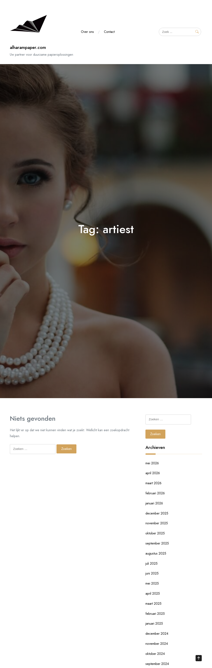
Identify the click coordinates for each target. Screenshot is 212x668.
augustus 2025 (155, 553)
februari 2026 (155, 493)
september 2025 (157, 543)
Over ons (87, 31)
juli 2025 (151, 563)
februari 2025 (155, 613)
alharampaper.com (28, 47)
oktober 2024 (155, 653)
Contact (109, 31)
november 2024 (156, 643)
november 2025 (156, 523)
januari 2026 (154, 503)
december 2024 (156, 633)
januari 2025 (154, 623)
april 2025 (152, 593)
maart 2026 (153, 483)
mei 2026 (152, 463)
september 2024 (157, 663)
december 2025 (156, 513)
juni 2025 (152, 573)
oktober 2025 (155, 533)
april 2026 (152, 473)
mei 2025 (152, 583)
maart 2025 (153, 603)
